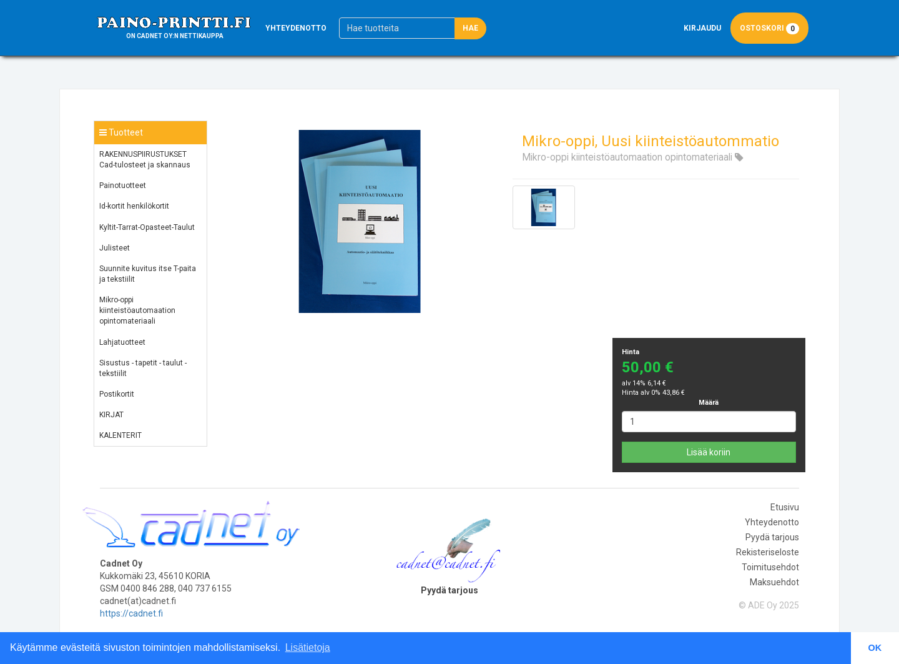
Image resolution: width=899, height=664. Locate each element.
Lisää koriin (708, 452)
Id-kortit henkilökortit (134, 206)
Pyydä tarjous (772, 537)
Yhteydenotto (296, 28)
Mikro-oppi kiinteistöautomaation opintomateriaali (137, 310)
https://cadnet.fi (131, 613)
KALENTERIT (120, 435)
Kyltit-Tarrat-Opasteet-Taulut (147, 227)
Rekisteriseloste (767, 552)
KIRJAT (111, 414)
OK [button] (875, 648)
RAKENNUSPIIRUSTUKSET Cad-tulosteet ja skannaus (144, 159)
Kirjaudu (702, 28)
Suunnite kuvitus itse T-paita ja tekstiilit (147, 274)
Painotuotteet (122, 185)
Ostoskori (769, 28)
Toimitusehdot (770, 567)
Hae (470, 28)
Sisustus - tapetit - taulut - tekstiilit (143, 368)
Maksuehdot (774, 582)
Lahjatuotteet (122, 342)
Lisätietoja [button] (307, 647)
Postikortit (116, 394)
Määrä (709, 403)
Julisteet (114, 248)
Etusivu (784, 507)
